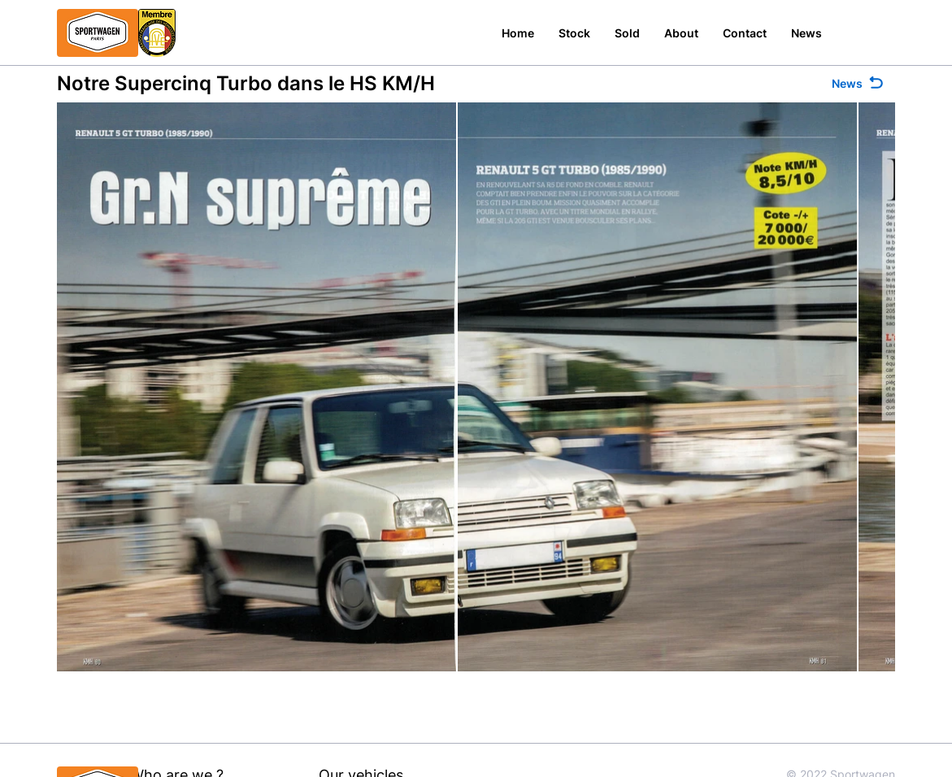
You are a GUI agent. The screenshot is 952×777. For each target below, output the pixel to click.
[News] (858, 84)
